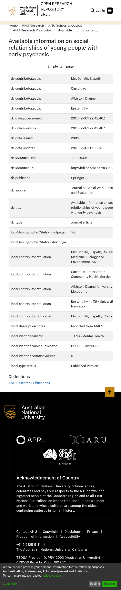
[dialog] (60, 576)
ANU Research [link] (33, 25)
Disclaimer (72, 532)
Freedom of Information (35, 536)
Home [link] (13, 25)
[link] (29, 383)
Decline (95, 583)
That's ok (110, 583)
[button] (92, 10)
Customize (10, 583)
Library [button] (45, 14)
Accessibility (70, 536)
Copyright (51, 532)
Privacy (93, 532)
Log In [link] (100, 10)
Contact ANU (26, 532)
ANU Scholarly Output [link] (65, 25)
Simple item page (60, 66)
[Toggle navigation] (110, 11)
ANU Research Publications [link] (33, 30)
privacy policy (52, 575)
